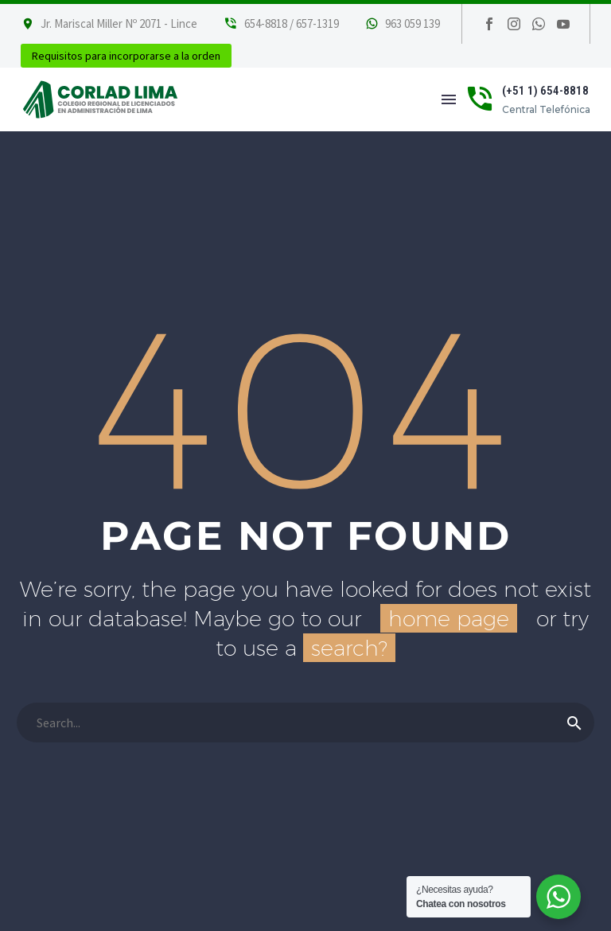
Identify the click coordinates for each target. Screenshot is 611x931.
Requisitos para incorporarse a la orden (126, 56)
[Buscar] (305, 722)
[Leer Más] (281, 24)
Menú (449, 99)
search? (349, 647)
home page (448, 618)
